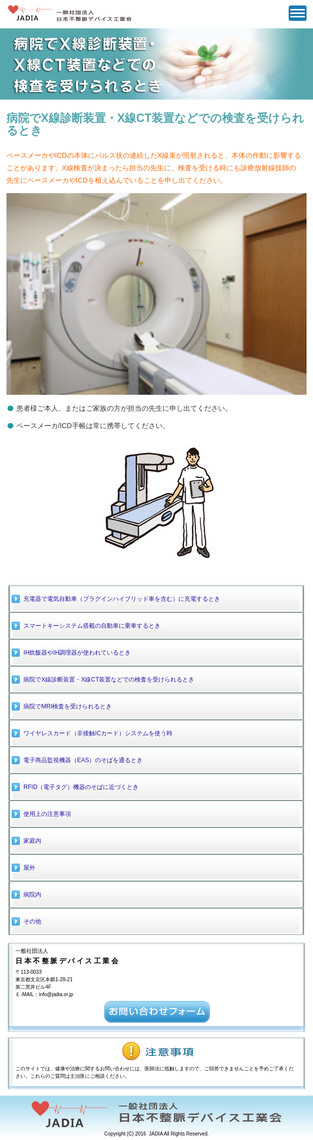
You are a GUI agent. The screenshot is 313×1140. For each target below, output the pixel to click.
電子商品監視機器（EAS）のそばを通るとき (83, 760)
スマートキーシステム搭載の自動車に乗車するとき (91, 625)
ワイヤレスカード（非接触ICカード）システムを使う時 (97, 733)
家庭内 (32, 840)
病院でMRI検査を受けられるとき (67, 706)
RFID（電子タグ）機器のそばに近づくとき (81, 787)
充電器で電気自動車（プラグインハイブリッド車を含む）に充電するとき (121, 598)
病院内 (32, 894)
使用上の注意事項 (47, 813)
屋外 (29, 867)
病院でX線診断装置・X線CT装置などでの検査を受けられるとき (108, 679)
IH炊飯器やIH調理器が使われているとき (77, 652)
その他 (32, 921)
